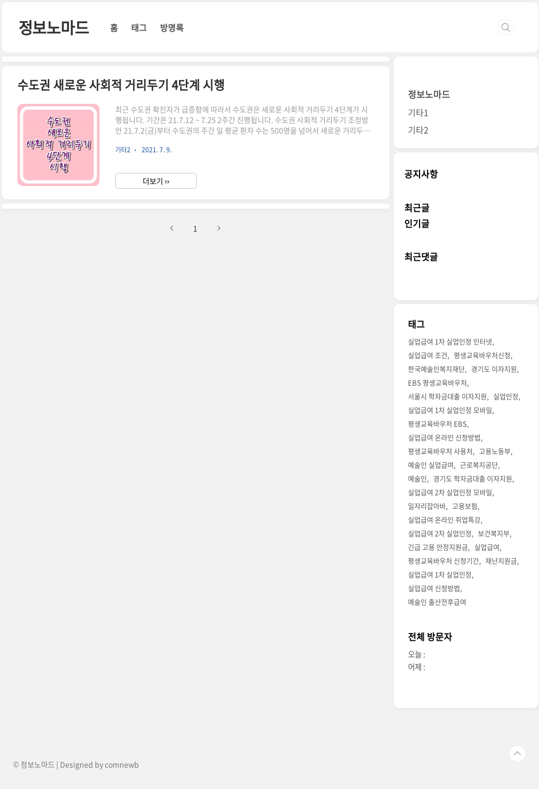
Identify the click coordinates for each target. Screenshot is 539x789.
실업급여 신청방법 (434, 588)
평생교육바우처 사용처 (440, 451)
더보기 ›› (156, 181)
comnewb (122, 764)
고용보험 (464, 506)
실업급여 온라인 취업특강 (444, 519)
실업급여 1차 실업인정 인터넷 (450, 341)
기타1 (418, 112)
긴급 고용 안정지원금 (438, 547)
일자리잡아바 (427, 506)
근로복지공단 (479, 465)
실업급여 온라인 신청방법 (444, 437)
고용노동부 (495, 451)
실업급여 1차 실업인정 (440, 574)
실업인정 (505, 396)
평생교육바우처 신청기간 (443, 561)
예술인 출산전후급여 (437, 602)
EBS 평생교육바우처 (437, 382)
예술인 (417, 478)
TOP (517, 753)
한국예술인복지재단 (436, 369)
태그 (139, 27)
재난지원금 (501, 561)
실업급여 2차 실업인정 (440, 533)
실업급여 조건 (427, 355)
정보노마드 (53, 27)
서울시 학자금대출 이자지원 (447, 396)
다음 (218, 228)
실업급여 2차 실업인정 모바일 (450, 492)
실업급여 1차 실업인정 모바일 (450, 410)
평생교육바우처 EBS (437, 423)
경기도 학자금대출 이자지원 (472, 478)
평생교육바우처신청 (482, 355)
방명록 (172, 27)
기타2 (418, 129)
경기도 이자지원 (494, 369)
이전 (172, 228)
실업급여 (487, 547)
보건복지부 (494, 533)
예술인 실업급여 (431, 465)
